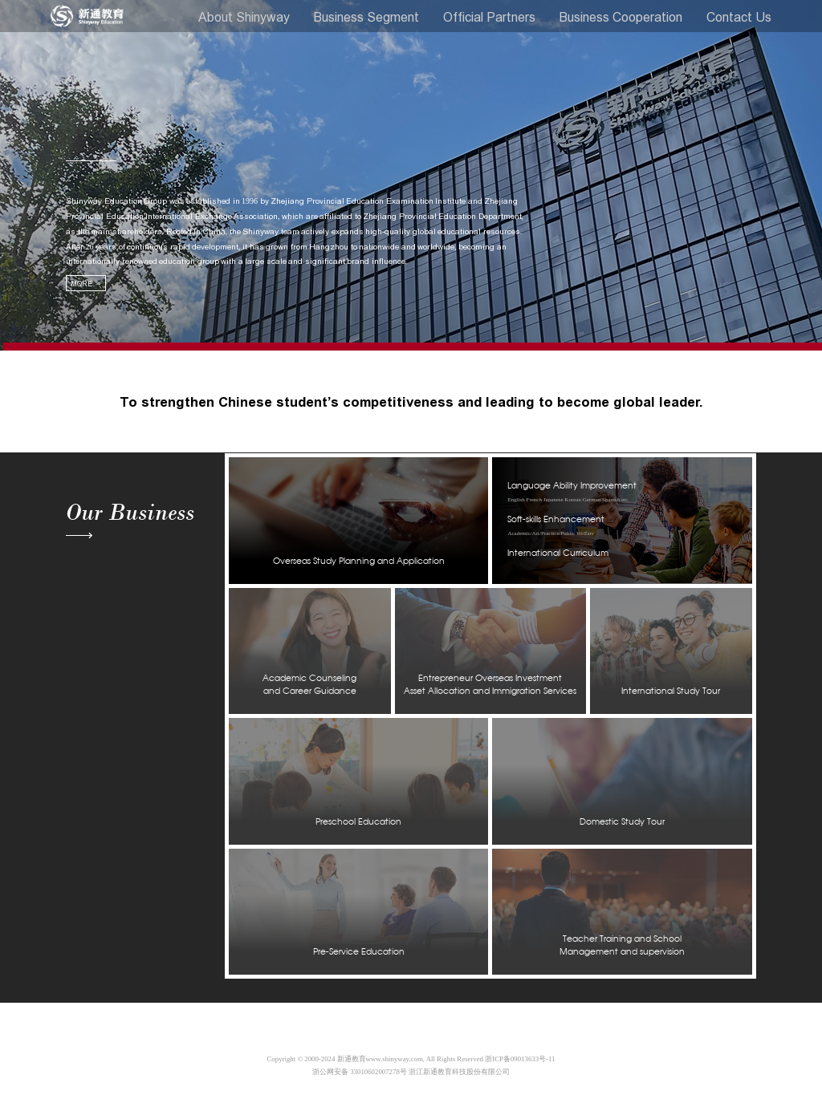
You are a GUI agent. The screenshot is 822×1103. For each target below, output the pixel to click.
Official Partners (489, 16)
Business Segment (366, 16)
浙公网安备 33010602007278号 (359, 1072)
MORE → (86, 283)
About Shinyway (244, 16)
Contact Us (738, 16)
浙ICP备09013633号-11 (520, 1059)
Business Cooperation (621, 16)
